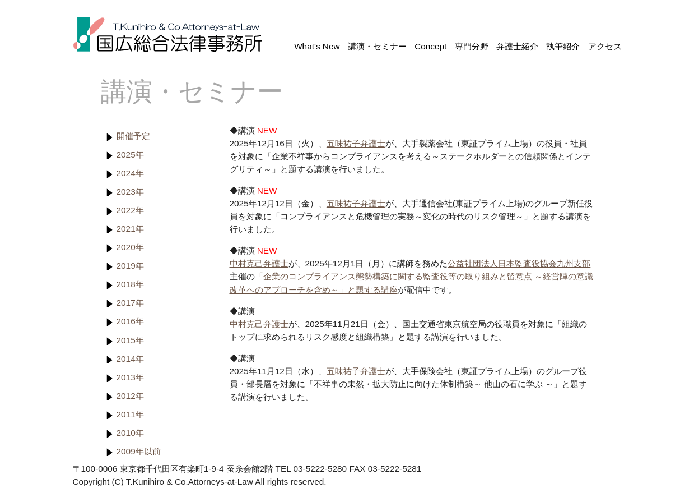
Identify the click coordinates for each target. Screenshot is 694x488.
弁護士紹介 (517, 46)
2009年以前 (139, 451)
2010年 (130, 433)
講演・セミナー (377, 46)
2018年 (130, 284)
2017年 (130, 302)
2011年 (130, 414)
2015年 (130, 340)
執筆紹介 (563, 46)
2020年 (130, 247)
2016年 (130, 321)
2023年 (130, 191)
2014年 (130, 358)
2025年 (130, 154)
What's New (316, 46)
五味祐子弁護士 (356, 143)
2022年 (130, 210)
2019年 (130, 265)
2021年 (130, 228)
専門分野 (471, 46)
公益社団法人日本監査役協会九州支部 (519, 263)
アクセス (605, 46)
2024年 (130, 173)
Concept (430, 46)
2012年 (130, 395)
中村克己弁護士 (259, 263)
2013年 (130, 377)
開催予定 (133, 136)
